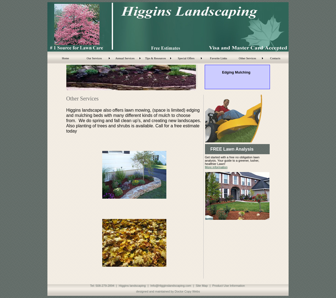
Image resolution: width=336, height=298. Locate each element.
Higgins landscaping (132, 285)
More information (216, 167)
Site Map (201, 285)
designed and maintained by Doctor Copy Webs (168, 291)
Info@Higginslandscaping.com (170, 285)
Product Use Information (228, 285)
